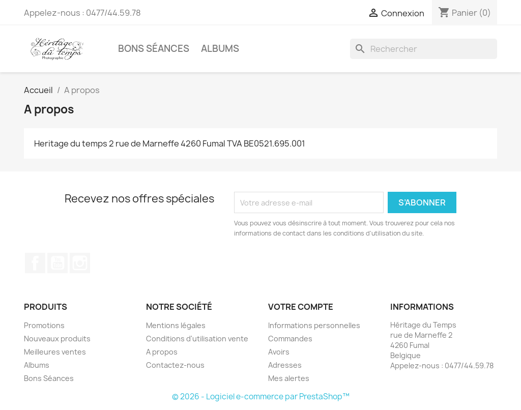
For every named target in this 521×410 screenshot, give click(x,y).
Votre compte (300, 306)
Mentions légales (176, 325)
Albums (220, 48)
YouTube (57, 263)
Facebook (35, 263)
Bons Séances (153, 48)
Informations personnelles (314, 325)
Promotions (44, 325)
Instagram (80, 263)
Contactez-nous (175, 365)
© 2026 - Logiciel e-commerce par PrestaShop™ (261, 396)
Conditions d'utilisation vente (197, 338)
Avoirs (279, 352)
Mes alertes (288, 378)
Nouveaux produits (57, 338)
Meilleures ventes (55, 352)
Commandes (290, 338)
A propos (162, 352)
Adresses (285, 365)
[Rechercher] (423, 49)
